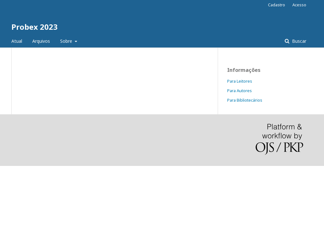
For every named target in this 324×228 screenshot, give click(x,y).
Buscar (298, 41)
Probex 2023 (34, 27)
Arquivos (41, 41)
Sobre (66, 41)
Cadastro (276, 5)
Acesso (299, 5)
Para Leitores (239, 81)
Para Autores (239, 90)
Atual (16, 41)
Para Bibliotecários (244, 100)
